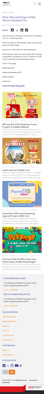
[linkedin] (22, 30)
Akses (5, 326)
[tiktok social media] (8, 366)
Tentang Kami (9, 317)
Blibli (5, 350)
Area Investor (9, 321)
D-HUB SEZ (7, 340)
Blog (5, 331)
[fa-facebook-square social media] (4, 365)
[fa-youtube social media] (17, 365)
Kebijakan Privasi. (21, 380)
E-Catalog (8, 335)
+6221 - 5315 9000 (11, 306)
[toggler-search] (35, 4)
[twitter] (17, 30)
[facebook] (12, 30)
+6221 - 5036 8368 (11, 290)
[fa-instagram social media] (12, 365)
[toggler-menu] (40, 4)
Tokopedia (8, 355)
